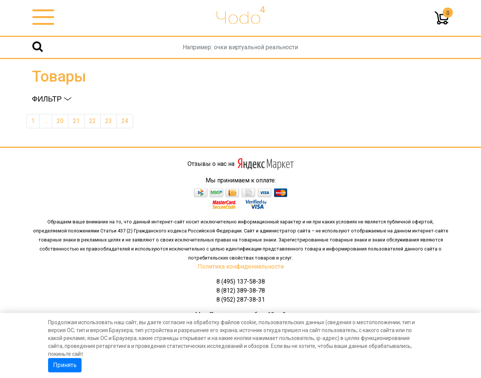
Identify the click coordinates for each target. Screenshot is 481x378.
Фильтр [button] (51, 99)
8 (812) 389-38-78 (240, 290)
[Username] (240, 47)
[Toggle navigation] (43, 17)
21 (76, 120)
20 (60, 120)
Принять (65, 365)
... (45, 120)
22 (92, 120)
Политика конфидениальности (241, 266)
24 (124, 120)
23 (108, 120)
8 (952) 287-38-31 (240, 299)
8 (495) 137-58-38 (240, 281)
